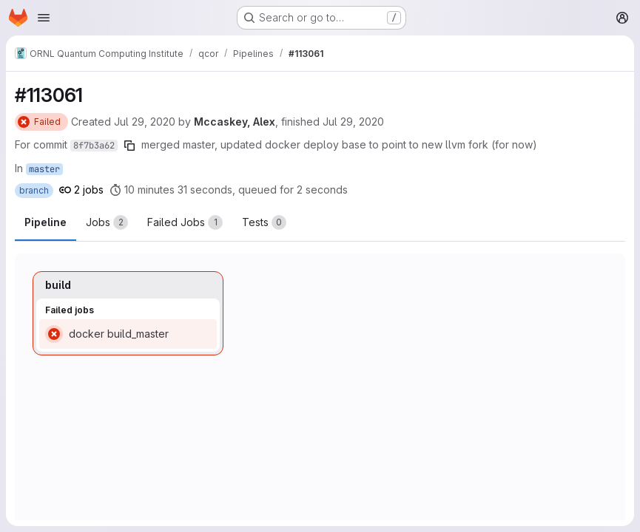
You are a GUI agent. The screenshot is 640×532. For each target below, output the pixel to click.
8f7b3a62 (94, 145)
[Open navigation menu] (43, 18)
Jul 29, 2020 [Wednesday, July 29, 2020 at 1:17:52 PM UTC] (353, 121)
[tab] (107, 222)
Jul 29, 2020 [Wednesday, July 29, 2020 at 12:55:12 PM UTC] (144, 121)
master (44, 169)
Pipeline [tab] (45, 222)
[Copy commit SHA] (129, 145)
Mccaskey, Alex (234, 121)
